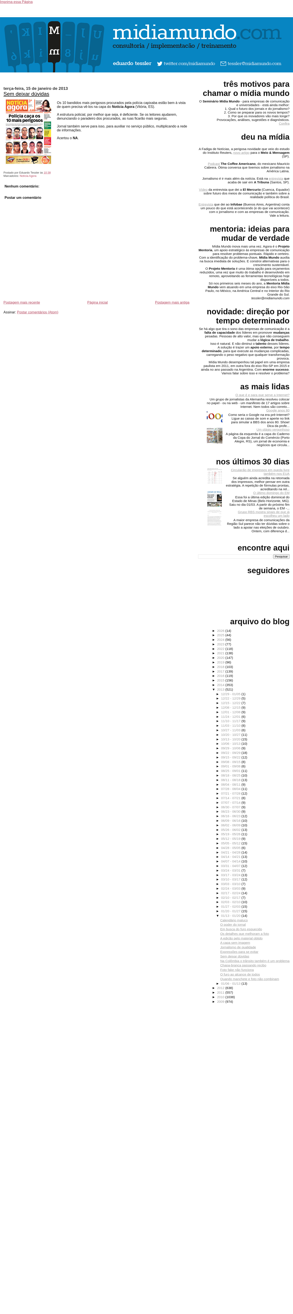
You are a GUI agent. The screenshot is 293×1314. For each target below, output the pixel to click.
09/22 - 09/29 (231, 753)
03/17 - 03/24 (231, 875)
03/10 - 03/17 (231, 879)
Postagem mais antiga (172, 302)
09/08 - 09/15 (231, 762)
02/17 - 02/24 (231, 893)
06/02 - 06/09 (231, 825)
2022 (221, 649)
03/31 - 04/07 (231, 866)
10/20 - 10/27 (231, 735)
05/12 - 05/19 (231, 838)
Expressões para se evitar (239, 952)
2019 (221, 662)
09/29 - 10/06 (231, 748)
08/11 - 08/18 (231, 780)
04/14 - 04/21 (231, 857)
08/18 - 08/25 (231, 775)
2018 (221, 667)
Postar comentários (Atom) (37, 312)
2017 (221, 671)
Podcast (214, 164)
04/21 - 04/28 (231, 852)
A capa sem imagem (235, 942)
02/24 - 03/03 (231, 888)
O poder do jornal (233, 924)
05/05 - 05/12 (231, 843)
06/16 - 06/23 (231, 816)
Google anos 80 (278, 410)
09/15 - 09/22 (231, 757)
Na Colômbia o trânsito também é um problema (255, 961)
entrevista (276, 178)
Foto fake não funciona (237, 970)
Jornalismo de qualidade (238, 947)
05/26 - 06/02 (231, 830)
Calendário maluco (234, 920)
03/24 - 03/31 (231, 870)
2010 (221, 997)
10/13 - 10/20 (231, 739)
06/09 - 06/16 (231, 820)
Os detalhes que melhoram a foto (244, 934)
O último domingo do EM (271, 493)
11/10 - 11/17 (231, 721)
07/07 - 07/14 (231, 802)
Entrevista (206, 204)
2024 (221, 639)
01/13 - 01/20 (231, 915)
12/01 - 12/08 (231, 712)
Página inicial (97, 302)
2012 (221, 988)
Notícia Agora (28, 175)
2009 (221, 1001)
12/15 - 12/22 (231, 703)
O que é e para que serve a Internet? (262, 395)
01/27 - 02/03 (231, 906)
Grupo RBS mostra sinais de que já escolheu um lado (264, 513)
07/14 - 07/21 (231, 798)
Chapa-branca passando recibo (243, 965)
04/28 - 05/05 (231, 848)
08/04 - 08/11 (231, 784)
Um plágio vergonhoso (273, 429)
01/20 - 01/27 (231, 911)
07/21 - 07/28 (231, 793)
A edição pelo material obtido (241, 938)
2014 (221, 685)
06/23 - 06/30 (231, 811)
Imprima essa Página (16, 2)
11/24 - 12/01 (231, 716)
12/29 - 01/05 (231, 694)
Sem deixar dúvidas (26, 94)
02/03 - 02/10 (231, 902)
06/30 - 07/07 (231, 807)
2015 (221, 680)
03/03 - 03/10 (231, 884)
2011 (221, 992)
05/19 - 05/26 (231, 834)
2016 (221, 676)
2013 (221, 689)
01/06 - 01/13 (231, 983)
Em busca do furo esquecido (241, 929)
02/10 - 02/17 (231, 897)
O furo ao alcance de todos (240, 974)
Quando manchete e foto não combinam (249, 979)
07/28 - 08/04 (231, 789)
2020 (221, 658)
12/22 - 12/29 (231, 698)
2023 (221, 644)
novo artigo (241, 152)
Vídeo (203, 189)
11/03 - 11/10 (231, 725)
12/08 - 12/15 (231, 707)
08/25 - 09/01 (231, 771)
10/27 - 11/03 (231, 730)
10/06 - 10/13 (231, 743)
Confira (284, 123)
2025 (221, 635)
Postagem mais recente (21, 302)
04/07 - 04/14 (231, 861)
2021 (221, 653)
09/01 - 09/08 (231, 766)
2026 (221, 631)
